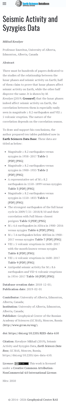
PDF (11, 161)
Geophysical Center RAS (42, 400)
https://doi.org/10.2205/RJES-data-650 (34, 333)
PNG (19, 161)
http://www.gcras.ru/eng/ (20, 325)
